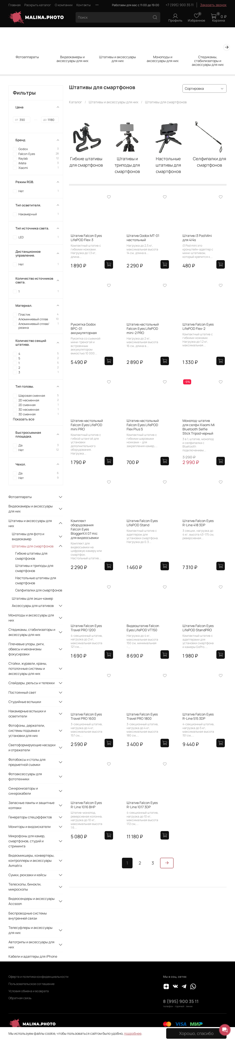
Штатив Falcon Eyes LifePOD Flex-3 (86, 237)
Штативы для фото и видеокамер (28, 536)
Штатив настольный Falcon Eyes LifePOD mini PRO (87, 424)
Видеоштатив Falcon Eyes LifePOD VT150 (143, 627)
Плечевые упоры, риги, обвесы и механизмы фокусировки (26, 649)
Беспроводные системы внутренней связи (27, 916)
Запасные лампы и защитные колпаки (31, 805)
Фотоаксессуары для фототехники (25, 776)
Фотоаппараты (27, 57)
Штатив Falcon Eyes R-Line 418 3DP (198, 522)
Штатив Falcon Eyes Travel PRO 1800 (142, 716)
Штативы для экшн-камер (32, 598)
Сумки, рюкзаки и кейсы (27, 875)
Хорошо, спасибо (196, 1033)
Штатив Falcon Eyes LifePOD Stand (142, 522)
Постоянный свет (22, 692)
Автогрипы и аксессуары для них (31, 944)
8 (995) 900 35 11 (181, 1001)
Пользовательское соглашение (31, 984)
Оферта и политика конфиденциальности (38, 977)
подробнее (132, 1033)
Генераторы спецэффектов (30, 817)
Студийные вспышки (24, 701)
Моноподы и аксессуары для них (162, 59)
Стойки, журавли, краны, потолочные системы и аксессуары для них (27, 668)
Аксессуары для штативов (33, 605)
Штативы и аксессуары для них (117, 59)
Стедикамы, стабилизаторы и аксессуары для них (208, 61)
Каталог (75, 102)
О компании (64, 5)
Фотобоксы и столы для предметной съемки (27, 762)
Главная (14, 5)
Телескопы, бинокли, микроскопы (24, 887)
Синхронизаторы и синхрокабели (23, 791)
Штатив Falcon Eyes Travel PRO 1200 (86, 627)
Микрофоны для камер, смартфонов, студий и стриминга (26, 841)
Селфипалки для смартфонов (38, 590)
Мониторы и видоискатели (29, 826)
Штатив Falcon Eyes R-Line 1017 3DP (142, 804)
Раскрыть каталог (37, 5)
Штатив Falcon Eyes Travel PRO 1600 (86, 716)
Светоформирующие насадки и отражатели (31, 747)
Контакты (83, 5)
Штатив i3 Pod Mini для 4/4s (197, 237)
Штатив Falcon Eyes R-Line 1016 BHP (86, 804)
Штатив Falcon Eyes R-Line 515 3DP (198, 716)
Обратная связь (20, 998)
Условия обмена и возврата (28, 991)
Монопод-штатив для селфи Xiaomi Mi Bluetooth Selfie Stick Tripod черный (198, 427)
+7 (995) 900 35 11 (180, 5)
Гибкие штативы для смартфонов (31, 556)
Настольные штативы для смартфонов (35, 580)
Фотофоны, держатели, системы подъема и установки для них (26, 730)
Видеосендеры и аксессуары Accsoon (31, 901)
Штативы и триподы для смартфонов (34, 568)
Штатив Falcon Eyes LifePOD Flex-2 (198, 326)
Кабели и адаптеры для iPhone (32, 956)
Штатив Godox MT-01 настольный (143, 237)
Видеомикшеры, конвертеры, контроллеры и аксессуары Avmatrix (31, 860)
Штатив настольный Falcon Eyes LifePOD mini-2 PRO (143, 328)
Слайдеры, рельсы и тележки (31, 683)
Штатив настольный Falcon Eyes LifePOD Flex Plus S (143, 424)
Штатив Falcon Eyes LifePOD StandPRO (198, 627)
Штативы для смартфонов (33, 546)
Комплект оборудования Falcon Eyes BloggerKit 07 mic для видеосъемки (85, 529)
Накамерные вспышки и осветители (27, 713)
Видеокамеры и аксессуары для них (72, 59)
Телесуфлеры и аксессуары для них (30, 930)
